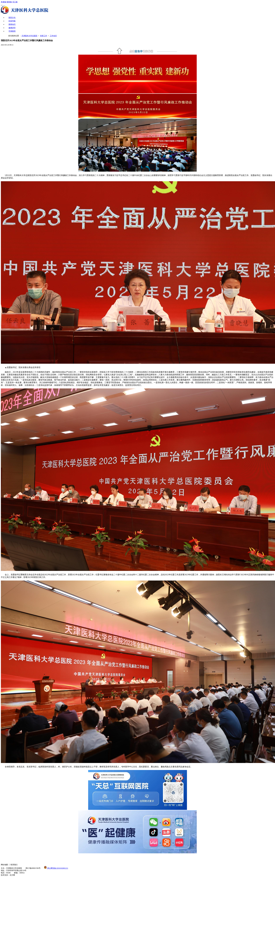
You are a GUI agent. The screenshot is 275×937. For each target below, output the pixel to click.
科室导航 (12, 21)
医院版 (9, 2)
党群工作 (43, 36)
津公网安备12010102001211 (57, 868)
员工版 (15, 2)
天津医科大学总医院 (29, 36)
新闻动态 (12, 24)
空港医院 (12, 31)
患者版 (3, 2)
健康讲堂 (12, 28)
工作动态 (53, 36)
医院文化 (12, 18)
